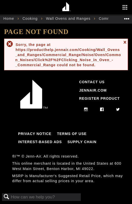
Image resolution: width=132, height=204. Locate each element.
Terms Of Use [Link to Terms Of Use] (72, 134)
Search (6, 197)
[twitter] (118, 109)
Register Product (99, 98)
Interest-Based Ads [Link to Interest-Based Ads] (40, 142)
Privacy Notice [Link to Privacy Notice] (34, 134)
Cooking (31, 18)
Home (9, 18)
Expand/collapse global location (126, 17)
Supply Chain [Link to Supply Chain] (82, 142)
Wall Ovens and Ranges (69, 18)
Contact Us (92, 82)
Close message (124, 44)
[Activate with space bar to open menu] (124, 8)
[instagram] (86, 109)
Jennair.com (93, 90)
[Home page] (67, 7)
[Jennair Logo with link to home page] (34, 107)
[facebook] (102, 109)
